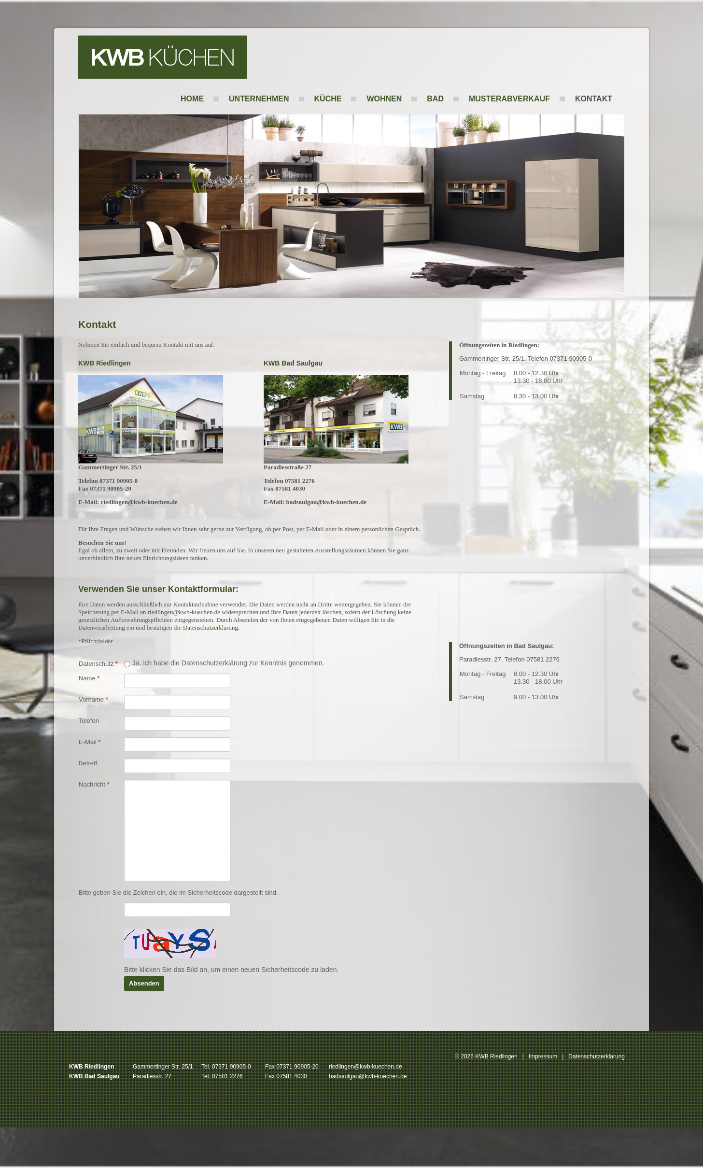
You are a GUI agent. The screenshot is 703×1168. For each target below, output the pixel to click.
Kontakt (593, 99)
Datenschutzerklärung (210, 627)
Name (89, 678)
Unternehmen (259, 99)
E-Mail (90, 742)
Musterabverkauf (509, 99)
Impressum (543, 1056)
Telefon (89, 720)
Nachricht (94, 784)
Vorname (93, 699)
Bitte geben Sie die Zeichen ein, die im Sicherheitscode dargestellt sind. (178, 892)
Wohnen (384, 99)
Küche (328, 99)
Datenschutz (98, 663)
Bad (435, 99)
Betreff (88, 763)
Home (192, 99)
